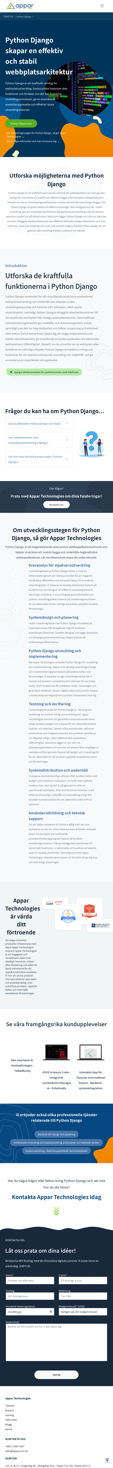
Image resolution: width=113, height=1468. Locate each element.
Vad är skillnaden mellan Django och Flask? (34, 423)
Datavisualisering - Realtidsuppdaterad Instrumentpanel (56, 1151)
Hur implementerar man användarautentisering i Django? (28, 440)
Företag (10, 1290)
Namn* (9, 1275)
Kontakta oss (56, 504)
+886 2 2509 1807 (14, 1446)
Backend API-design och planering (56, 1134)
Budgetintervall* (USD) (71, 1306)
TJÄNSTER (8, 16)
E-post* (63, 1275)
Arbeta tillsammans (21, 123)
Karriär (9, 1429)
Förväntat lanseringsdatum (20, 1306)
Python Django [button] (24, 16)
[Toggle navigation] (102, 6)
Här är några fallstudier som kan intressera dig (32, 141)
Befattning (64, 1290)
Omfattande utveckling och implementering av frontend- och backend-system (56, 1142)
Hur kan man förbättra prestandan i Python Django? (35, 459)
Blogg (8, 1424)
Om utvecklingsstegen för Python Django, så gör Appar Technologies (36, 134)
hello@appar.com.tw (16, 1451)
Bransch (9, 1410)
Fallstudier (11, 1419)
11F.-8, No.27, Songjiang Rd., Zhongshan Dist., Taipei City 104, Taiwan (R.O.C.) (48, 1465)
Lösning (9, 1415)
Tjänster (9, 1405)
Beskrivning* (13, 1322)
